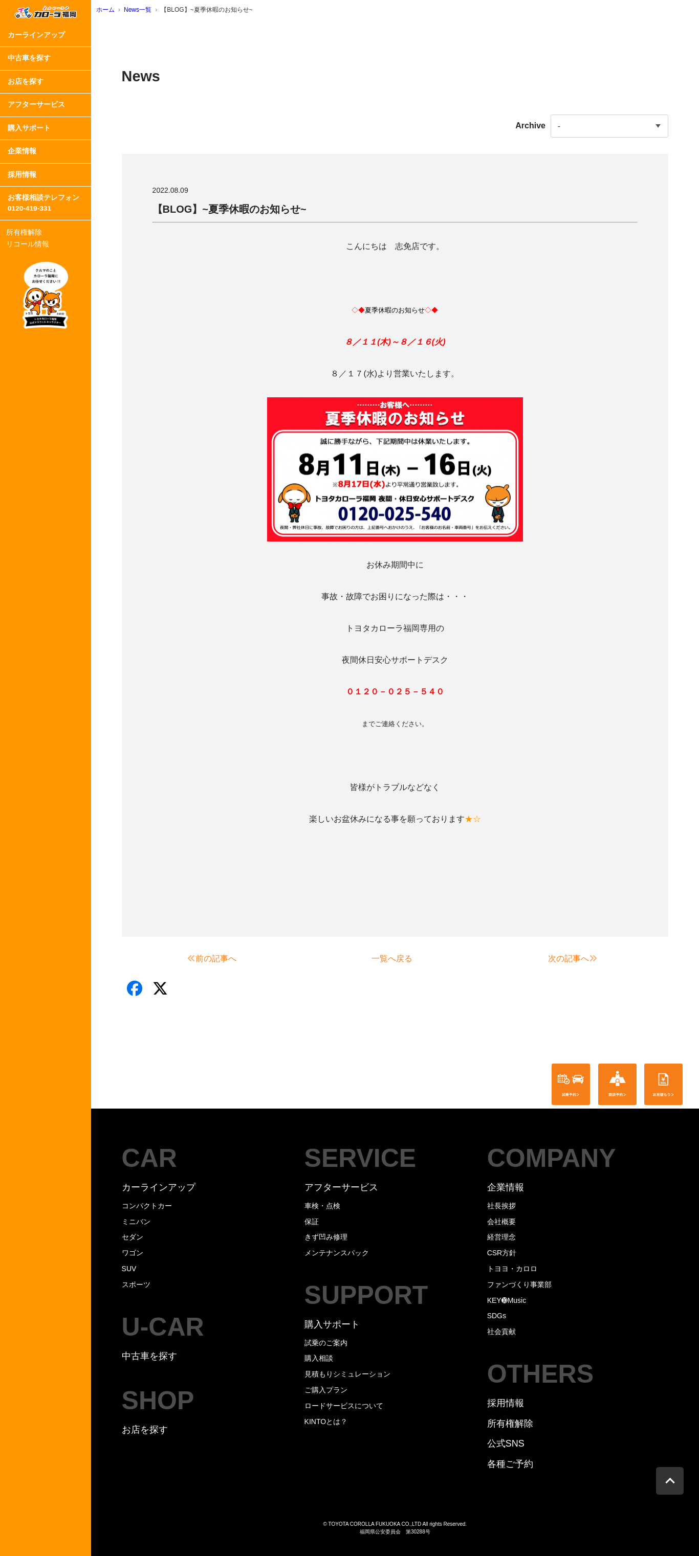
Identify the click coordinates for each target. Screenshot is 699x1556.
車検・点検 (322, 1206)
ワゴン (132, 1253)
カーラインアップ (36, 35)
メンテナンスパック (336, 1253)
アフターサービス (36, 104)
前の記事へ (211, 958)
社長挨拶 (501, 1206)
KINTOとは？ (326, 1421)
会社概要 (501, 1221)
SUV (129, 1269)
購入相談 (318, 1358)
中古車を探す (29, 58)
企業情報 (22, 151)
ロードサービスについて (343, 1406)
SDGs (496, 1316)
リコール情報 (27, 244)
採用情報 (22, 174)
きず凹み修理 (325, 1237)
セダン (132, 1237)
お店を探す (25, 81)
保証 (311, 1221)
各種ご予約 (510, 1464)
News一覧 (137, 9)
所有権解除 (24, 232)
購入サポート (29, 128)
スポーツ (136, 1284)
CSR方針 (502, 1253)
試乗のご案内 (325, 1343)
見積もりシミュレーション (347, 1374)
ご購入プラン (325, 1390)
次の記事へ (572, 958)
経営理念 (501, 1237)
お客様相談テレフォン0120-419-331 (43, 203)
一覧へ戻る (392, 958)
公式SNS (506, 1443)
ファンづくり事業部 (519, 1284)
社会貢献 (501, 1331)
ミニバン (136, 1221)
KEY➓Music (507, 1300)
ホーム (105, 9)
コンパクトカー (147, 1206)
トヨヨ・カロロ (512, 1269)
